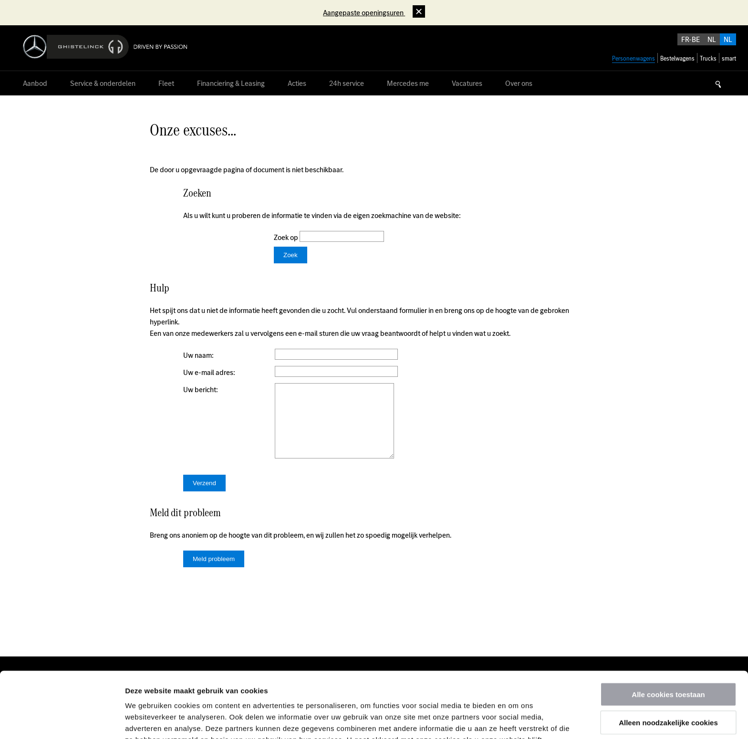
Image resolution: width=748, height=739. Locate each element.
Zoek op (287, 237)
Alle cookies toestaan (668, 632)
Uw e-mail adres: (209, 372)
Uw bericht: (200, 390)
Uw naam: (198, 355)
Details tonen (515, 720)
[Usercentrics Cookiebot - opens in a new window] (62, 720)
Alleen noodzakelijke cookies (668, 660)
